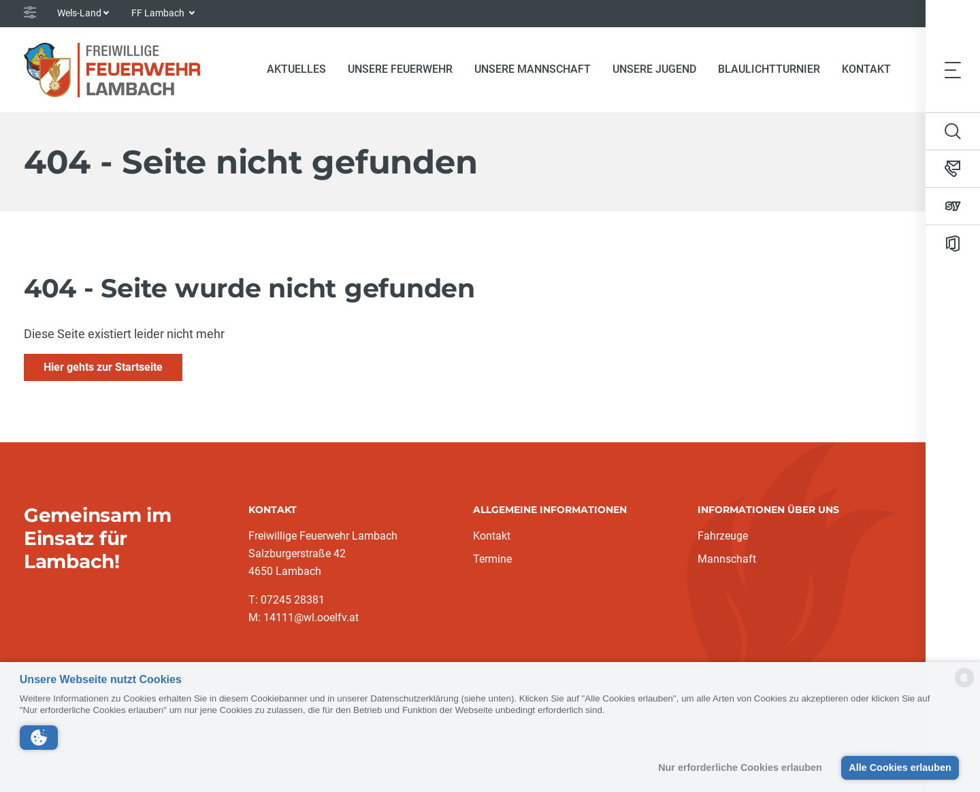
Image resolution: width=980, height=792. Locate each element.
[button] (39, 737)
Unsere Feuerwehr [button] (400, 69)
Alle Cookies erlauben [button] (900, 767)
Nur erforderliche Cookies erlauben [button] (740, 767)
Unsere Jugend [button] (654, 69)
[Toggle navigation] (953, 69)
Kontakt (866, 69)
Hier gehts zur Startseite (103, 367)
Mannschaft (727, 558)
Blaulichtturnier (769, 69)
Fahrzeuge (723, 535)
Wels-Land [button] (79, 12)
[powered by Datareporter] (964, 686)
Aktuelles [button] (296, 69)
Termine (492, 558)
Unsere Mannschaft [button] (532, 69)
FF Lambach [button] (158, 12)
